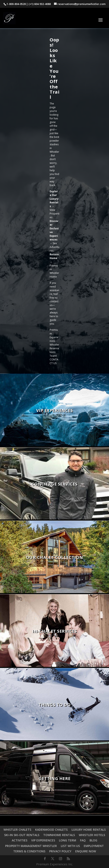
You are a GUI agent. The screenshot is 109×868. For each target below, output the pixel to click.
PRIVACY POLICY (60, 851)
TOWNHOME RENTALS (59, 835)
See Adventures (54, 247)
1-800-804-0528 (16, 4)
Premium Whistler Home (54, 271)
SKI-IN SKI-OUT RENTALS (21, 835)
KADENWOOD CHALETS (51, 830)
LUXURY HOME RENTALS (89, 830)
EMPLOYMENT (94, 846)
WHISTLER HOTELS (92, 835)
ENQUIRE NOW (85, 851)
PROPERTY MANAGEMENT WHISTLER (31, 846)
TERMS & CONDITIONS (29, 851)
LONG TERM (67, 840)
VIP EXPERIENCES (43, 840)
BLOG (93, 840)
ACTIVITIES (19, 840)
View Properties (54, 213)
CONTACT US (54, 361)
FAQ (83, 840)
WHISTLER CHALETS (17, 830)
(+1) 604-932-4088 (40, 4)
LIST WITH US (70, 846)
